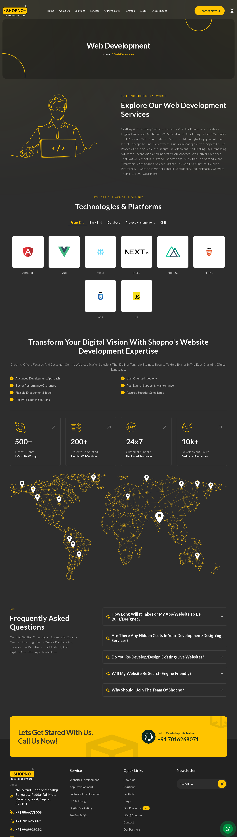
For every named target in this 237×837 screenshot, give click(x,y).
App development (81, 787)
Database (113, 222)
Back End (95, 222)
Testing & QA (78, 815)
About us (64, 10)
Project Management (140, 222)
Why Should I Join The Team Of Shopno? (145, 690)
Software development (85, 794)
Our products (132, 808)
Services (94, 10)
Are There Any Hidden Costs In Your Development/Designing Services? (163, 638)
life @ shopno (159, 10)
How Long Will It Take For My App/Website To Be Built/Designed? (153, 616)
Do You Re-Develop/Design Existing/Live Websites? (155, 657)
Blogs (143, 10)
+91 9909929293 (28, 829)
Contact (128, 822)
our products (112, 10)
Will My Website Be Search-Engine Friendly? (148, 673)
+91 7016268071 (178, 739)
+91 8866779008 (28, 812)
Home (50, 10)
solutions (80, 10)
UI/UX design (78, 801)
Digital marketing (81, 808)
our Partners (131, 829)
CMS (163, 222)
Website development (84, 780)
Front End (77, 222)
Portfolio (130, 10)
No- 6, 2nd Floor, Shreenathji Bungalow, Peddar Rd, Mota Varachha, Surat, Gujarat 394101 (36, 797)
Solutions (129, 787)
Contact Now (209, 11)
